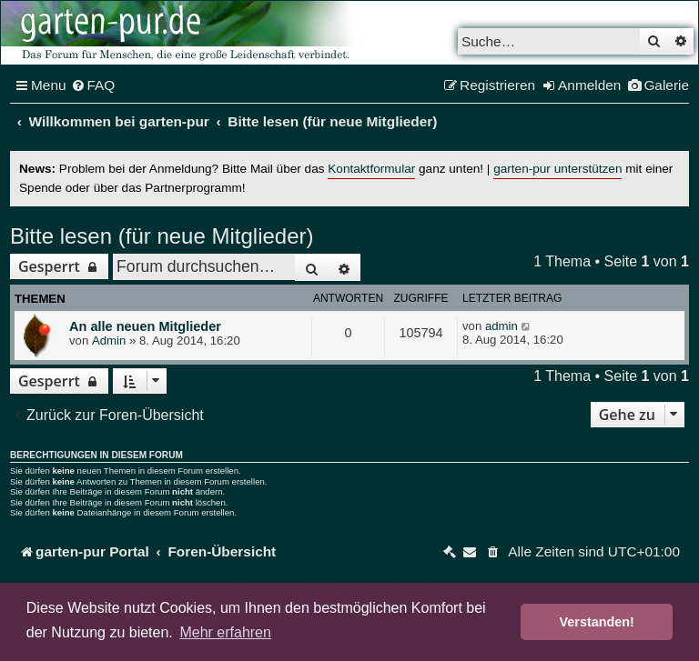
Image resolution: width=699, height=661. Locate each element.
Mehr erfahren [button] (225, 632)
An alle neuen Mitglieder (145, 326)
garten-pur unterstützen (557, 168)
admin (501, 326)
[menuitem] (93, 85)
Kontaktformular (371, 168)
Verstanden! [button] (597, 622)
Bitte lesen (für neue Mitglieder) (162, 236)
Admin (109, 340)
